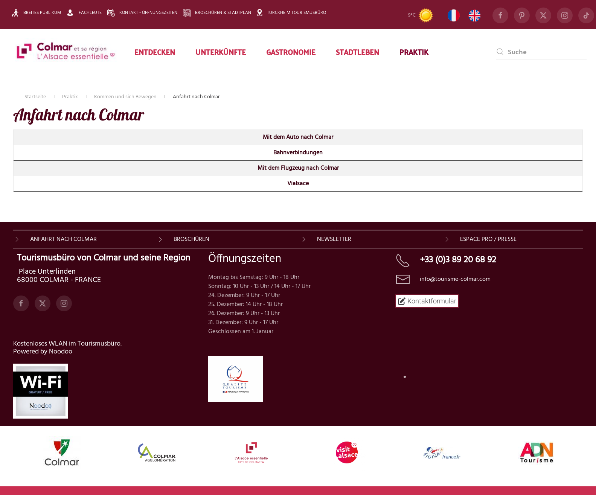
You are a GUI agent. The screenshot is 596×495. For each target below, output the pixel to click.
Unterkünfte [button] (220, 51)
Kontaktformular (427, 301)
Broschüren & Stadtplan (217, 13)
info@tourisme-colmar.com (455, 279)
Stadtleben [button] (357, 51)
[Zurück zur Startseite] (65, 52)
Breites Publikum (36, 13)
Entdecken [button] (154, 51)
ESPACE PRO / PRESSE (488, 239)
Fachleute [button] (84, 12)
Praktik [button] (413, 51)
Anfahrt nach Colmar (63, 239)
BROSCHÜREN (191, 239)
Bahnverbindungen (298, 153)
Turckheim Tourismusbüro (291, 12)
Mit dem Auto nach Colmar (298, 137)
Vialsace (298, 184)
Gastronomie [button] (291, 51)
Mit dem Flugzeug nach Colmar (298, 168)
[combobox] (541, 51)
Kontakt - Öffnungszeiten (142, 13)
